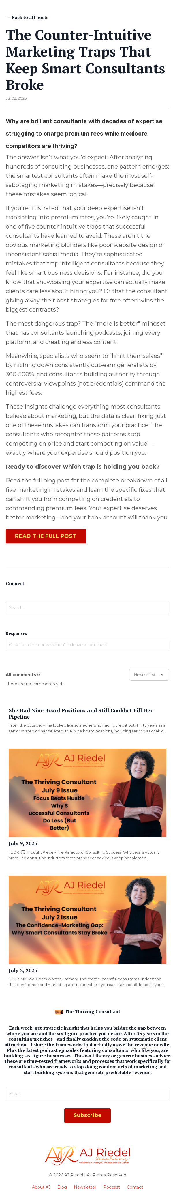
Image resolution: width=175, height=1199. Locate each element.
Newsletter (85, 1187)
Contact (135, 1187)
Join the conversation (27, 656)
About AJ (41, 1187)
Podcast (111, 1187)
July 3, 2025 (23, 970)
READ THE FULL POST (45, 536)
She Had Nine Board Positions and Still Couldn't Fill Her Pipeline (81, 713)
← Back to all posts (27, 17)
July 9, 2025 (23, 843)
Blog (62, 1187)
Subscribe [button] (87, 1115)
